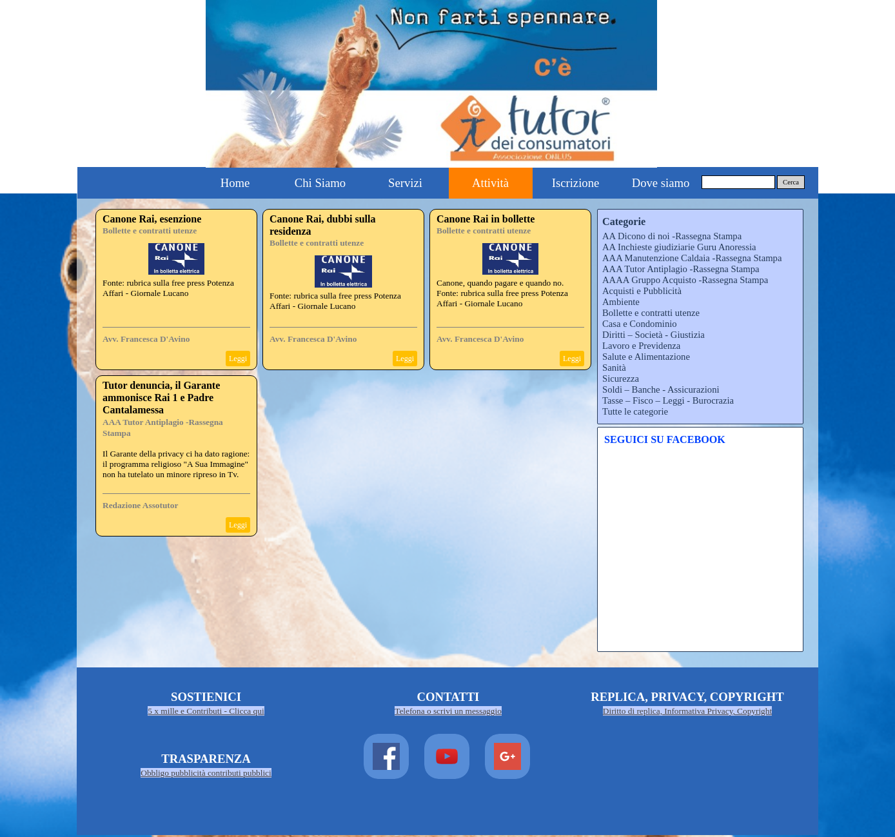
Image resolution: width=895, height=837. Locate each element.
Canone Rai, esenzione (152, 218)
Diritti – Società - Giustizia (653, 335)
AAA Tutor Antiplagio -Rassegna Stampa (680, 269)
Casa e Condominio (639, 324)
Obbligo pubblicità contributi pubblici (206, 773)
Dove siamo (661, 183)
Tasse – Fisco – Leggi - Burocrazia (668, 400)
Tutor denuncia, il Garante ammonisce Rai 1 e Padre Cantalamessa (161, 397)
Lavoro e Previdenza (641, 345)
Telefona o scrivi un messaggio (448, 711)
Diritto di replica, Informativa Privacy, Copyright (687, 711)
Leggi (238, 358)
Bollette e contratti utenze (150, 230)
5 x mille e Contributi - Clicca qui (206, 711)
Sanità (614, 367)
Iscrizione (576, 183)
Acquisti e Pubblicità (642, 291)
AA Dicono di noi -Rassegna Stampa (672, 236)
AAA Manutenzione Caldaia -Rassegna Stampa (692, 258)
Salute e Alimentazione (646, 356)
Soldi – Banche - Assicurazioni (661, 389)
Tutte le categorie (635, 411)
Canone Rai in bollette (486, 218)
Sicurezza (620, 378)
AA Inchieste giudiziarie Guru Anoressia (679, 247)
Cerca (791, 182)
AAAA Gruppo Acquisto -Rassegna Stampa (685, 280)
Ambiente (621, 302)
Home (235, 183)
